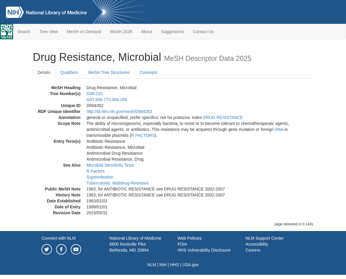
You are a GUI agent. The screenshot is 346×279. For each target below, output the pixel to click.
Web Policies (189, 238)
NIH (163, 264)
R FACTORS (143, 135)
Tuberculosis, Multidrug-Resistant (117, 183)
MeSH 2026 (121, 31)
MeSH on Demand (84, 31)
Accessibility (256, 244)
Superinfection (99, 177)
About (146, 31)
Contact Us (203, 31)
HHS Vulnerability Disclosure (204, 250)
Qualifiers (69, 72)
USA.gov (190, 264)
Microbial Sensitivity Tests (110, 165)
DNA (279, 129)
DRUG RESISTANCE (223, 117)
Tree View (48, 31)
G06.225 (94, 93)
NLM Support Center (264, 238)
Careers (252, 250)
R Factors (95, 171)
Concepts (148, 72)
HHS (174, 264)
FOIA (182, 244)
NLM (151, 264)
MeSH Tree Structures (109, 72)
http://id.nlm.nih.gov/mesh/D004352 (119, 111)
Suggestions (172, 31)
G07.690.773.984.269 (106, 99)
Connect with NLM (58, 238)
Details (44, 72)
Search (23, 31)
